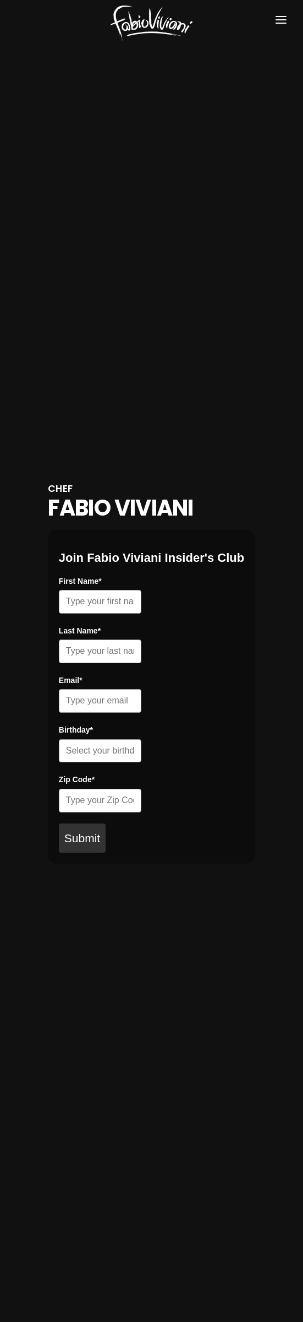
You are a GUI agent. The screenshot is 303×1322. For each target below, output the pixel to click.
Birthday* (76, 729)
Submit (82, 838)
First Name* (80, 581)
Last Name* (80, 630)
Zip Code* (77, 779)
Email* (70, 680)
